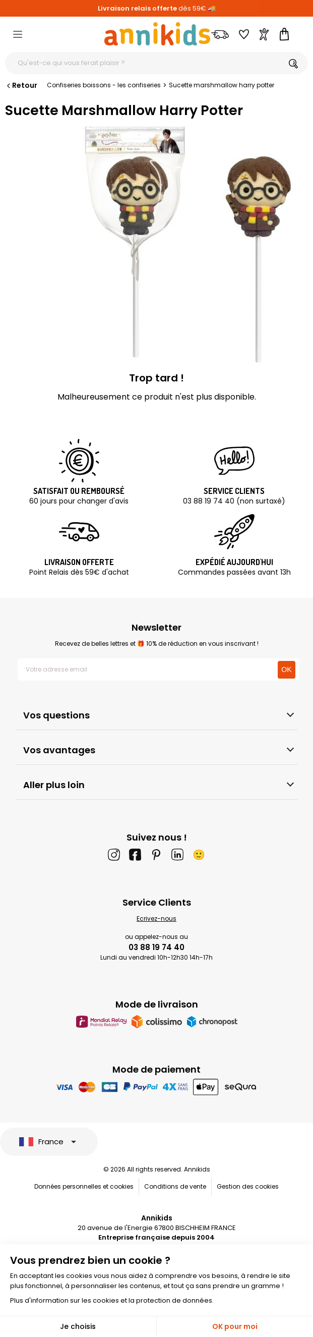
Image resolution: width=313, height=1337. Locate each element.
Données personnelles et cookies (84, 1186)
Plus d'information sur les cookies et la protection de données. (112, 1300)
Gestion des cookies (248, 1186)
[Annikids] (157, 33)
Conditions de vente (175, 1186)
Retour (21, 85)
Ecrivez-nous (156, 918)
